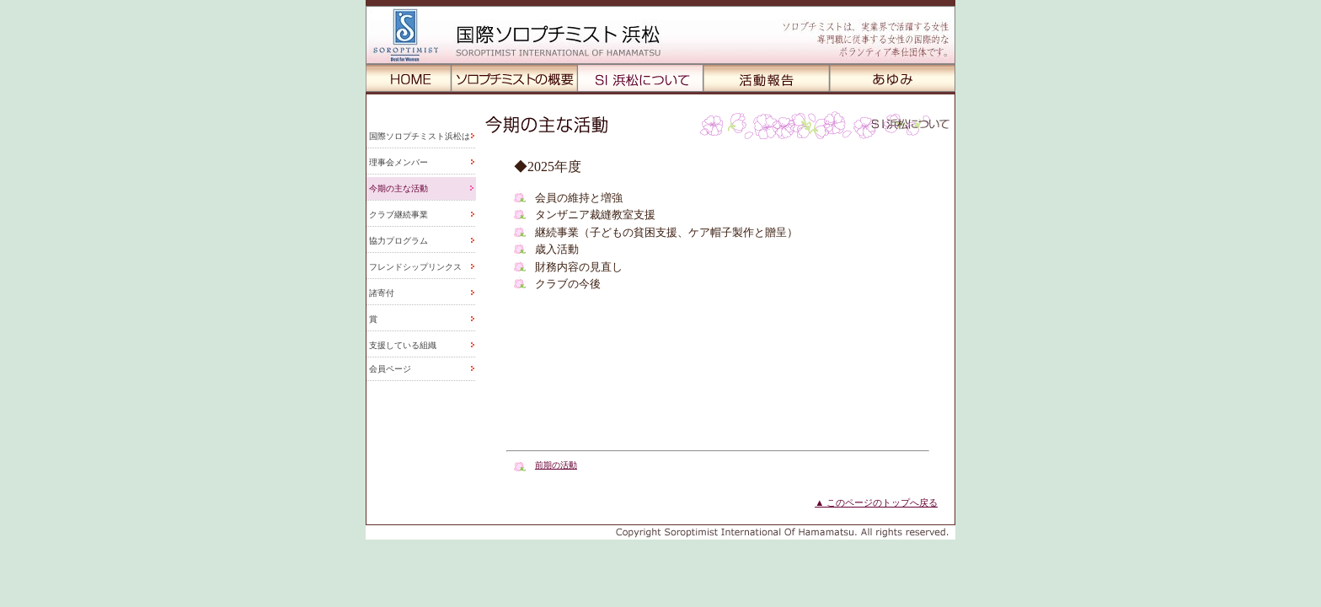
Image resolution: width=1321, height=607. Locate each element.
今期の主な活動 (398, 188)
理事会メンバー (398, 162)
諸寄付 (381, 293)
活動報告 (766, 78)
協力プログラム (398, 240)
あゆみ (892, 78)
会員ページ (390, 368)
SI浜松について (640, 78)
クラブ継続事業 (398, 214)
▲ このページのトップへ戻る (876, 502)
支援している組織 (402, 345)
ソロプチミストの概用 (515, 78)
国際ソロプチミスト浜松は (419, 136)
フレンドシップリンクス (415, 266)
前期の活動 (556, 465)
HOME (409, 78)
